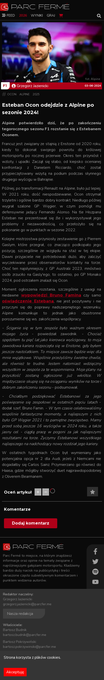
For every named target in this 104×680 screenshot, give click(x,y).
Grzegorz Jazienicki (30, 86)
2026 (23, 15)
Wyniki (37, 15)
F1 (5, 85)
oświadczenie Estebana (28, 301)
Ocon (11, 94)
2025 (36, 94)
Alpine (24, 94)
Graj (51, 15)
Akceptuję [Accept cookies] (15, 672)
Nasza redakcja (20, 613)
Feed (8, 15)
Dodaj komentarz (30, 523)
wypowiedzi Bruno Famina (51, 295)
